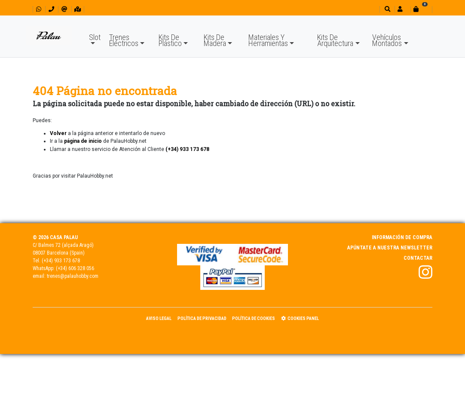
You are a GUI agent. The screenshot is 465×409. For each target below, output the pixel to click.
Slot (95, 37)
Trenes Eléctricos (123, 40)
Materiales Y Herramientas (268, 40)
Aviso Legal (158, 318)
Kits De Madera (215, 40)
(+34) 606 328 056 (75, 268)
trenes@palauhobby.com (72, 276)
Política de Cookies (253, 318)
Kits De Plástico (170, 40)
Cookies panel (300, 318)
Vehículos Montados (387, 40)
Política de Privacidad (201, 318)
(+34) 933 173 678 (61, 261)
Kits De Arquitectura (335, 40)
